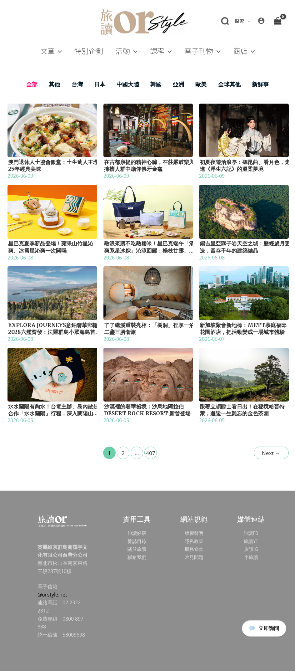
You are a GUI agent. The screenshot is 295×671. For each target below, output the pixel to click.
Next (271, 453)
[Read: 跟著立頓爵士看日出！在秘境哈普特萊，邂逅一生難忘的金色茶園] (244, 374)
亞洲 (178, 84)
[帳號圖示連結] (261, 20)
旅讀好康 (137, 533)
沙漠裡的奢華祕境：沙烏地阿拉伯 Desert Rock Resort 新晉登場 (147, 410)
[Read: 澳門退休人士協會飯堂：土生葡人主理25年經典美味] (52, 129)
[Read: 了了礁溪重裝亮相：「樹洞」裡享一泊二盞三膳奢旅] (148, 292)
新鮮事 (260, 84)
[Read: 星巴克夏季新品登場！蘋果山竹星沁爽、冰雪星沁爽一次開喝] (52, 211)
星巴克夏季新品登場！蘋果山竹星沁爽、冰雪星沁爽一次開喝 (50, 247)
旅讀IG (250, 549)
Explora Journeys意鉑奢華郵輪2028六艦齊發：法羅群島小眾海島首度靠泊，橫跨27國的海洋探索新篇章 (53, 332)
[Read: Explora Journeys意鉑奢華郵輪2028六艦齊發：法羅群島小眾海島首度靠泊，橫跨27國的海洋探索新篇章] (52, 292)
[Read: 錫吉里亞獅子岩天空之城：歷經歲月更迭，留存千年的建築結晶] (244, 211)
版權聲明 (194, 533)
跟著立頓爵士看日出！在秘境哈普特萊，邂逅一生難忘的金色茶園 (242, 410)
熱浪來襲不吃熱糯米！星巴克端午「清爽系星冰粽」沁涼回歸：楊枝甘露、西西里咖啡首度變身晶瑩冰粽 (149, 250)
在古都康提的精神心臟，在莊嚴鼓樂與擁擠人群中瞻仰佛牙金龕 (149, 165)
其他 (54, 84)
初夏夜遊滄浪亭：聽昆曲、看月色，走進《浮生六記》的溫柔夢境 (245, 165)
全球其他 (229, 84)
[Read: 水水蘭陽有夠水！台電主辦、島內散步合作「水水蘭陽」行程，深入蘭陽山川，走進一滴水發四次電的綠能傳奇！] (52, 374)
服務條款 (194, 549)
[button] (247, 21)
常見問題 (194, 557)
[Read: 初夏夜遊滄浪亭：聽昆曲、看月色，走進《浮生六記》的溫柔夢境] (244, 129)
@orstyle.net (52, 594)
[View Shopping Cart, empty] (277, 21)
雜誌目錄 (137, 541)
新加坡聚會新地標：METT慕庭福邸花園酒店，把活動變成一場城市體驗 (243, 329)
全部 (32, 84)
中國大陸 (128, 84)
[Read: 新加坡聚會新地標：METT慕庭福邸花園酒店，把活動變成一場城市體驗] (244, 292)
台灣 (77, 84)
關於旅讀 (137, 549)
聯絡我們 (137, 557)
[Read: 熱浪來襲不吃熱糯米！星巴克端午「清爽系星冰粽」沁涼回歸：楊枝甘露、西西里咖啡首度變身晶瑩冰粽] (148, 211)
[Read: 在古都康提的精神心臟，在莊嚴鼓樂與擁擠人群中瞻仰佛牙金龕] (148, 129)
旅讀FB (251, 533)
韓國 (156, 84)
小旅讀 (250, 557)
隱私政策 (194, 541)
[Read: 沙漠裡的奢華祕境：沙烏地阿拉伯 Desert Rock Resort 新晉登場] (148, 374)
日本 (99, 84)
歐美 (201, 84)
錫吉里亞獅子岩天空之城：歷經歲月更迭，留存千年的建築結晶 (245, 247)
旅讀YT (251, 541)
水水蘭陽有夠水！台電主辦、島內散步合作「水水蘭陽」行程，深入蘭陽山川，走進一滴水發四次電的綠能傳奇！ (53, 413)
